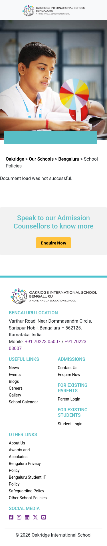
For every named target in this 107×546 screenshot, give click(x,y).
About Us (17, 443)
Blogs (14, 381)
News (14, 367)
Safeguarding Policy (26, 491)
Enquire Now (53, 243)
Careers (16, 388)
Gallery (15, 395)
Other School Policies (28, 498)
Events (15, 374)
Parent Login (69, 399)
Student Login (70, 424)
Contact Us (68, 367)
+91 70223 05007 (42, 341)
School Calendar (23, 402)
